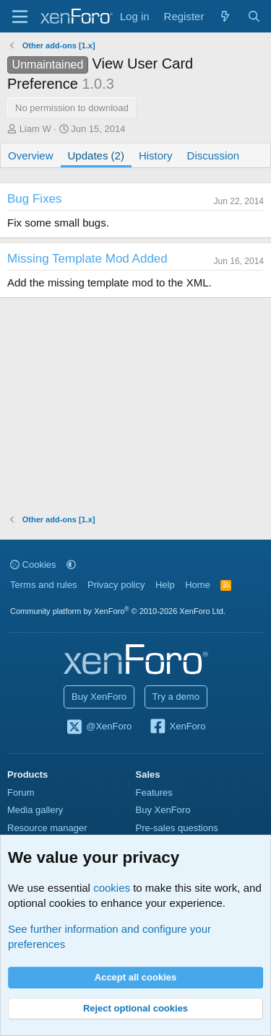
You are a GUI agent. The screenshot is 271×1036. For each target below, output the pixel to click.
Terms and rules (43, 584)
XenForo (177, 727)
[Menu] (20, 16)
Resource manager (47, 827)
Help (165, 584)
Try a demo (175, 696)
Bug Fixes (34, 199)
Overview (30, 155)
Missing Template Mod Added (87, 258)
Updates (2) (96, 155)
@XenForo (99, 727)
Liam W (35, 128)
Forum (21, 792)
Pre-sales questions (177, 827)
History (156, 155)
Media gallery (35, 809)
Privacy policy (116, 584)
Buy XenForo (99, 696)
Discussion (213, 155)
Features (154, 792)
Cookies (33, 564)
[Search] (254, 16)
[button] (71, 564)
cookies (111, 888)
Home (197, 584)
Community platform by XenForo (117, 611)
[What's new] (225, 16)
